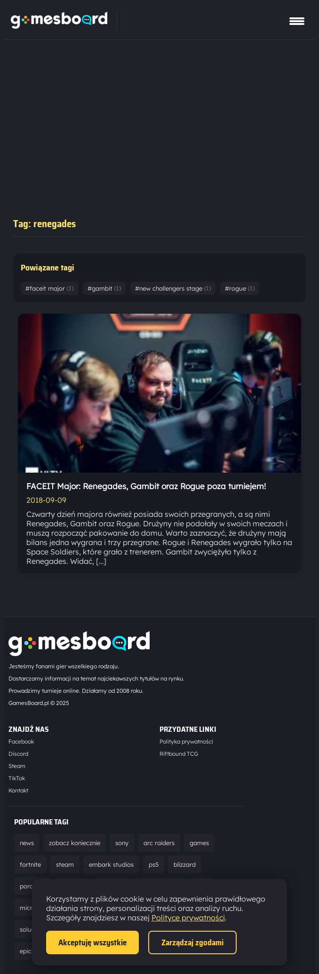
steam (65, 864)
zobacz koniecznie (74, 843)
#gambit (104, 288)
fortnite (30, 864)
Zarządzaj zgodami (192, 942)
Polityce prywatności (188, 917)
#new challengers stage (173, 288)
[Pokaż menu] (297, 21)
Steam (16, 765)
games (199, 843)
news (27, 843)
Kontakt (18, 790)
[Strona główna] (59, 26)
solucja (30, 929)
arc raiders (159, 843)
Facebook (21, 741)
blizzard (185, 864)
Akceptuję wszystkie (92, 942)
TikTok (16, 778)
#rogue (240, 288)
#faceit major (49, 288)
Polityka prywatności (186, 741)
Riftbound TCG (179, 753)
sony (121, 843)
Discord (18, 753)
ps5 (154, 864)
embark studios (111, 864)
